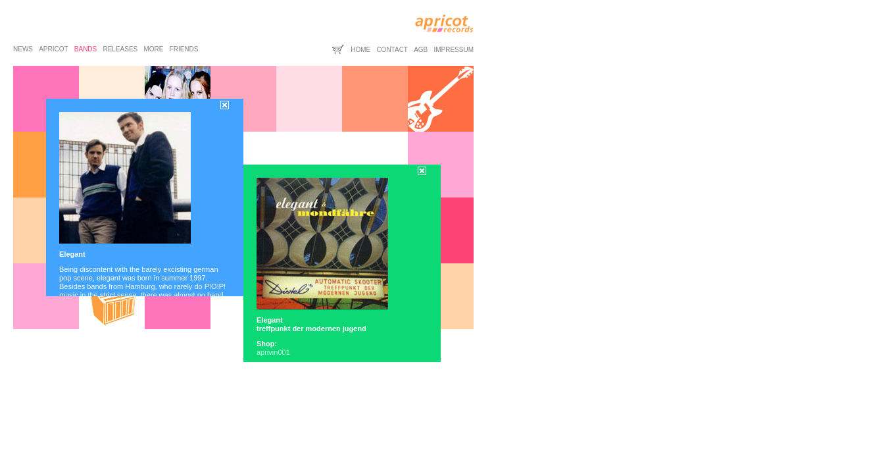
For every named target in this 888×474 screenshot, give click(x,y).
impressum (453, 49)
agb (421, 49)
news (23, 49)
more (153, 49)
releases (120, 49)
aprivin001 (273, 352)
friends (184, 49)
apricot (53, 49)
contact (392, 49)
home (360, 49)
